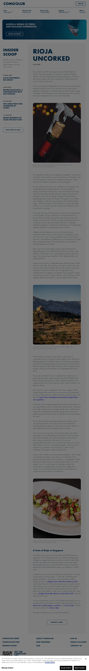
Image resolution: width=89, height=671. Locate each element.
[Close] (86, 660)
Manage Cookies (7, 669)
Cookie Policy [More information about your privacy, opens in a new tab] (50, 663)
